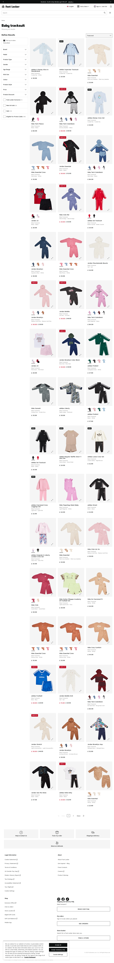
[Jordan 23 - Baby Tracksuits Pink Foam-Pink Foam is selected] (33, 361)
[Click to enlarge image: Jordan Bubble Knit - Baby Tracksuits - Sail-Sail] (82, 691)
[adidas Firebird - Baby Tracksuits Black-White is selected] (89, 409)
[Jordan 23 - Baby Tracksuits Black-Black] (38, 361)
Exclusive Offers (10, 903)
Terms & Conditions (11, 867)
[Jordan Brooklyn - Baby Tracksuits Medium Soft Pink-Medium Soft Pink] (43, 264)
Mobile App (8, 922)
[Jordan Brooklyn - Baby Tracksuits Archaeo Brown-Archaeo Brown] (38, 264)
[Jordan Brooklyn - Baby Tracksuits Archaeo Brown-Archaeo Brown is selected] (61, 745)
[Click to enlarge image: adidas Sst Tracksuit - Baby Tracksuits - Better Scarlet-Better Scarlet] (110, 210)
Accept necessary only (58, 949)
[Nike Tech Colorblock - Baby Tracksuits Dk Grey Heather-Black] (104, 168)
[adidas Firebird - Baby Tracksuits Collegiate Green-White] (99, 409)
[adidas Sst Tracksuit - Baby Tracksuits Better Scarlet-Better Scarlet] (38, 458)
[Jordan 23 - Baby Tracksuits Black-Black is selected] (33, 216)
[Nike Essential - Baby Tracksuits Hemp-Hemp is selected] (89, 794)
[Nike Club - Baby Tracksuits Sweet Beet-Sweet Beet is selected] (33, 600)
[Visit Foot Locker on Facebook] (63, 899)
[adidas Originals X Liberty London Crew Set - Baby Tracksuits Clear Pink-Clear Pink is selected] (33, 550)
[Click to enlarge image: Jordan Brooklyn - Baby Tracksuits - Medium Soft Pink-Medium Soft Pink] (53, 306)
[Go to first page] (58, 815)
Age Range (14, 69)
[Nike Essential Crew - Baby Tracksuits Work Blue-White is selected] (33, 168)
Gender (14, 64)
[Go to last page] (83, 815)
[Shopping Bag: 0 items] (110, 6)
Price (14, 89)
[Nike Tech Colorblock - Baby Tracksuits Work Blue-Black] (66, 119)
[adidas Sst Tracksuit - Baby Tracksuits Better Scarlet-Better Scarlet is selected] (89, 216)
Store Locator (10, 911)
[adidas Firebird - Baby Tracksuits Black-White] (94, 361)
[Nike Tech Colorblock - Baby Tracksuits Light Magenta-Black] (75, 119)
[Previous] (3, 2)
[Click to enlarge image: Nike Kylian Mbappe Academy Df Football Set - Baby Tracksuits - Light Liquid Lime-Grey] (82, 594)
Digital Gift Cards (10, 914)
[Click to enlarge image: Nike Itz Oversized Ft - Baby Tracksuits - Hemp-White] (110, 594)
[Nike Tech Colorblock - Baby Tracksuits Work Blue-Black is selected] (89, 168)
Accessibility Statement (13, 883)
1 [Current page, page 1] (68, 816)
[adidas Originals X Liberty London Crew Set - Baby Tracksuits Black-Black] (38, 550)
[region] (36, 950)
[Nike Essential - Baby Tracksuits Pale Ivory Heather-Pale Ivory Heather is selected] (89, 71)
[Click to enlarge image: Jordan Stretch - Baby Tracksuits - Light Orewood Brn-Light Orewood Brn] (53, 739)
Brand (14, 49)
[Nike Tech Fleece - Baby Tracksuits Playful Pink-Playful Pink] (38, 119)
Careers (61, 871)
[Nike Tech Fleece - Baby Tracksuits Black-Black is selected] (33, 119)
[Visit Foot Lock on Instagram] (58, 899)
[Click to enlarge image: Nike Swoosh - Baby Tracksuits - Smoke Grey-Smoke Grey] (53, 403)
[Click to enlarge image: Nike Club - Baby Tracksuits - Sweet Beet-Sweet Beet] (53, 594)
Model (14, 54)
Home (3, 20)
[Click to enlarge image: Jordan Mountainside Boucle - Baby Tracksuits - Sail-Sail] (110, 258)
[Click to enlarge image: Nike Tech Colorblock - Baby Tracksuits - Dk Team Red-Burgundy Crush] (110, 691)
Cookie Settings (9, 891)
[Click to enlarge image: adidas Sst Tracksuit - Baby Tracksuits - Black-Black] (53, 452)
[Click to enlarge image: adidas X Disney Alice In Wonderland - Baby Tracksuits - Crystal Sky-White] (53, 64)
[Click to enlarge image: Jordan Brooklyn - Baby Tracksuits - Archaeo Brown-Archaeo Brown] (82, 739)
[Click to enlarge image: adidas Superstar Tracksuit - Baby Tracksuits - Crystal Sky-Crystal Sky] (82, 64)
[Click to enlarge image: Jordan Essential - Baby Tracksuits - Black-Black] (82, 161)
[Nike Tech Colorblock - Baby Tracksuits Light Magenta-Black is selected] (89, 313)
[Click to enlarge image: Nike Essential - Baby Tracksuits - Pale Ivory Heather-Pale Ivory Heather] (110, 64)
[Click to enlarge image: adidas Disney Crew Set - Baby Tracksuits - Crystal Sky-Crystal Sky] (110, 113)
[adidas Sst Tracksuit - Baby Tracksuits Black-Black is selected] (33, 458)
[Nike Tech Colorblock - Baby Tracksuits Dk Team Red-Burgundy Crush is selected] (89, 697)
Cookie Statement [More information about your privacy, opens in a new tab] (30, 957)
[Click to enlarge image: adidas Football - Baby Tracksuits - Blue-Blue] (53, 691)
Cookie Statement (11, 859)
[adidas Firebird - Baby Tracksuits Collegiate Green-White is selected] (89, 361)
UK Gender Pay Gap (12, 871)
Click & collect (9, 907)
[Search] (54, 13)
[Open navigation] (110, 12)
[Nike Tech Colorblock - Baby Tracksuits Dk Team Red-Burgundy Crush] (71, 119)
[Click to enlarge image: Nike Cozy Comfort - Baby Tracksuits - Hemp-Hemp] (110, 642)
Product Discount (14, 94)
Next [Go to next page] (78, 816)
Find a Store (6, 42)
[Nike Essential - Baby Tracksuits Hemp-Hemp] (94, 71)
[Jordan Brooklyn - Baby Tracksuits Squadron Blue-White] (38, 313)
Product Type (14, 59)
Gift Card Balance (11, 918)
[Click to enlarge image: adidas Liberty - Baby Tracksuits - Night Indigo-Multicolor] (82, 403)
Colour (14, 79)
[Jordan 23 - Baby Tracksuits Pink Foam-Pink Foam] (38, 216)
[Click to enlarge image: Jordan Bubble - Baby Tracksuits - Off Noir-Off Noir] (82, 306)
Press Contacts (62, 867)
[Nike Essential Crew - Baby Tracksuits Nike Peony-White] (47, 168)
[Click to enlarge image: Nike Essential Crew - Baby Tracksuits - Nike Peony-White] (82, 258)
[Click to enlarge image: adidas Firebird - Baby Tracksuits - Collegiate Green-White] (110, 355)
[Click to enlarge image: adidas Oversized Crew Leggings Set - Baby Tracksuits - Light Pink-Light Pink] (53, 500)
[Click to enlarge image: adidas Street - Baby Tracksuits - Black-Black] (110, 500)
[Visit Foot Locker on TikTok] (67, 899)
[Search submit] (105, 13)
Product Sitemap (63, 875)
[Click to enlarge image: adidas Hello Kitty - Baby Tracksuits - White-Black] (82, 788)
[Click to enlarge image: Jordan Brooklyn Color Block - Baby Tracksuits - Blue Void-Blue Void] (82, 355)
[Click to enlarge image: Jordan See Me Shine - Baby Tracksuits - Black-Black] (53, 788)
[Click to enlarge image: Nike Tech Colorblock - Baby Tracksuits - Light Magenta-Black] (110, 306)
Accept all (58, 945)
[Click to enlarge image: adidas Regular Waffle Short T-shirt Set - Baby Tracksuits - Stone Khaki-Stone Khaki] (82, 452)
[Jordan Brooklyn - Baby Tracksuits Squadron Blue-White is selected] (33, 264)
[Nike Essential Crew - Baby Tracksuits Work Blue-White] (66, 264)
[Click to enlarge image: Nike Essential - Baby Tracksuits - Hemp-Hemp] (110, 788)
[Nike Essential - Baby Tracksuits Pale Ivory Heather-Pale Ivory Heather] (99, 71)
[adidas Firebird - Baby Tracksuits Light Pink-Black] (99, 361)
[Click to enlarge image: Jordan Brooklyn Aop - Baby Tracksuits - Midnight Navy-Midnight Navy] (110, 739)
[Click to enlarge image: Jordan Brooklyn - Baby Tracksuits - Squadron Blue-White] (53, 258)
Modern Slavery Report (13, 875)
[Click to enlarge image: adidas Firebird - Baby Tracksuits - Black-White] (110, 403)
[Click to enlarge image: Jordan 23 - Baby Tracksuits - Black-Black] (53, 210)
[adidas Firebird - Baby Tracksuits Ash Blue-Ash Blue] (104, 361)
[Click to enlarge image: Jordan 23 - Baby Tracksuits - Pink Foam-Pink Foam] (53, 355)
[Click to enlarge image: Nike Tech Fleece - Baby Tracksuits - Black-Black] (53, 113)
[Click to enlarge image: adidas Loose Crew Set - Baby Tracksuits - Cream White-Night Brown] (110, 452)
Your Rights (9, 887)
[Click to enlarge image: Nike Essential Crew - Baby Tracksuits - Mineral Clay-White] (53, 642)
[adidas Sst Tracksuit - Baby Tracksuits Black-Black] (94, 216)
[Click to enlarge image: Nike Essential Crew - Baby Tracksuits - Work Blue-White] (53, 161)
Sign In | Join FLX (100, 6)
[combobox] (54, 13)
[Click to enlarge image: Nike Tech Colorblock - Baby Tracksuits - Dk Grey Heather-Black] (82, 113)
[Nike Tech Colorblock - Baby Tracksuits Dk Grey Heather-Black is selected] (61, 119)
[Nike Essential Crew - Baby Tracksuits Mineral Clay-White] (38, 168)
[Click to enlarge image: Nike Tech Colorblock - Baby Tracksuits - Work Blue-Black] (110, 161)
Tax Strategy (9, 879)
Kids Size (14, 74)
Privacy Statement (11, 863)
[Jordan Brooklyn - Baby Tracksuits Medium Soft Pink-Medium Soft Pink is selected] (33, 313)
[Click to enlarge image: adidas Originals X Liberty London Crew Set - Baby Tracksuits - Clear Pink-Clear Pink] (53, 544)
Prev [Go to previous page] (63, 816)
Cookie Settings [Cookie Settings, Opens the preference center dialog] (58, 954)
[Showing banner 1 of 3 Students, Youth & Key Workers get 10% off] (57, 2)
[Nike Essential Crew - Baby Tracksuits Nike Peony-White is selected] (61, 264)
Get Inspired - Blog (64, 863)
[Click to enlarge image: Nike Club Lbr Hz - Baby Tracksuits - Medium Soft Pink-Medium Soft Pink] (110, 544)
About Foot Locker (63, 859)
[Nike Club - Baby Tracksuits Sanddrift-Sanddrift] (38, 600)
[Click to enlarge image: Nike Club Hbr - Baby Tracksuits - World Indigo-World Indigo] (82, 210)
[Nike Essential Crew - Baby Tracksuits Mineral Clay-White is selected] (33, 649)
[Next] (111, 2)
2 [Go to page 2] (73, 816)
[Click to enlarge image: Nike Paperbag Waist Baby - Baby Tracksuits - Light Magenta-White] (82, 500)
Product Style (14, 84)
